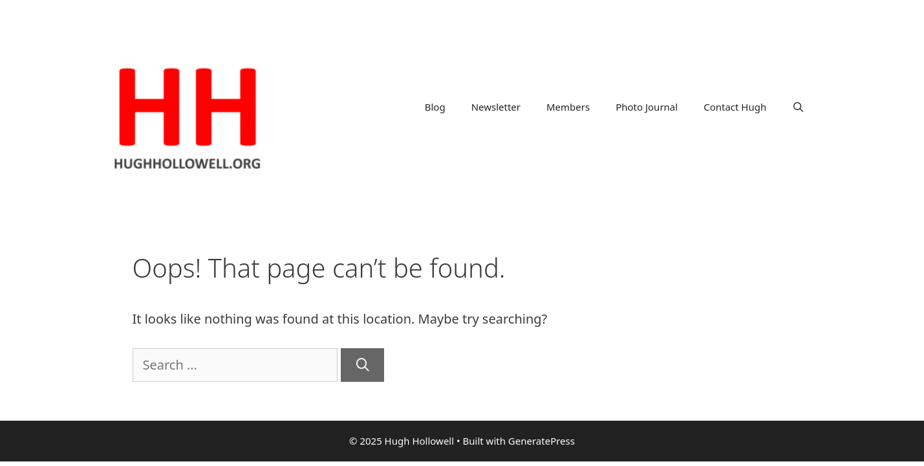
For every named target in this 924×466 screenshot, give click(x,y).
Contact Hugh (735, 106)
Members (568, 106)
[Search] (363, 365)
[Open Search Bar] (798, 106)
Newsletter (496, 106)
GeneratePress (541, 440)
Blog (435, 106)
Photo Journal (647, 106)
